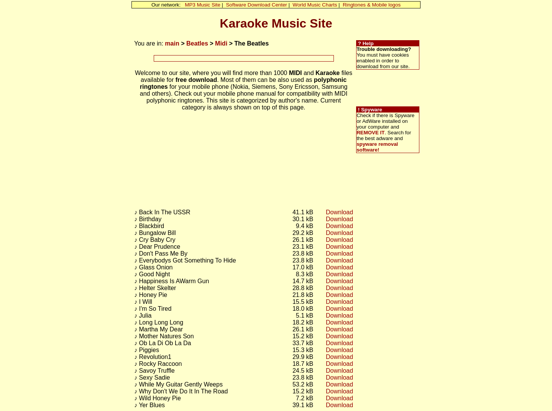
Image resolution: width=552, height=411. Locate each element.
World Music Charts (314, 5)
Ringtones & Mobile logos (372, 5)
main (172, 43)
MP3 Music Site (202, 5)
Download (339, 212)
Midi (221, 43)
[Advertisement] (244, 58)
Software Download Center (256, 5)
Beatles (197, 43)
